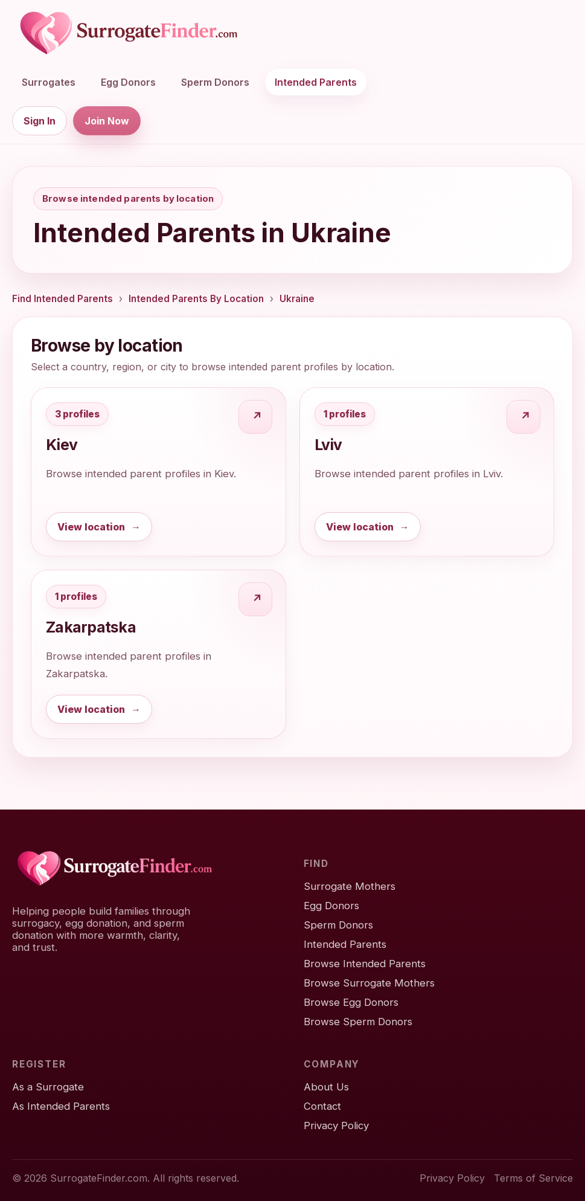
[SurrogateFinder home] (128, 33)
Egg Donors (128, 82)
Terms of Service (533, 1178)
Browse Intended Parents (365, 964)
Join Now (107, 121)
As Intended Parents (61, 1106)
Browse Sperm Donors (358, 1022)
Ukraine (297, 298)
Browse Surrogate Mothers (369, 983)
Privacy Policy (336, 1125)
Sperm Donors (215, 82)
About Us (326, 1087)
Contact (322, 1106)
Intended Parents (316, 82)
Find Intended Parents (62, 298)
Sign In (40, 121)
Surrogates (48, 82)
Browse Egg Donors (351, 1002)
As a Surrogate (48, 1087)
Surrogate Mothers (349, 886)
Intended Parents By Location (196, 298)
